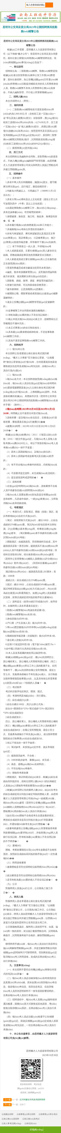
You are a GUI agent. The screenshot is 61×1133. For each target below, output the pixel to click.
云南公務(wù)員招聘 (10, 1119)
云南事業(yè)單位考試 (48, 1114)
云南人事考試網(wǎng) (11, 1123)
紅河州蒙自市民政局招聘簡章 (32, 1099)
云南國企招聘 (7, 1114)
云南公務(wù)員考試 (31, 1119)
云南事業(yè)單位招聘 (26, 1114)
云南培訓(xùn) (30, 1123)
